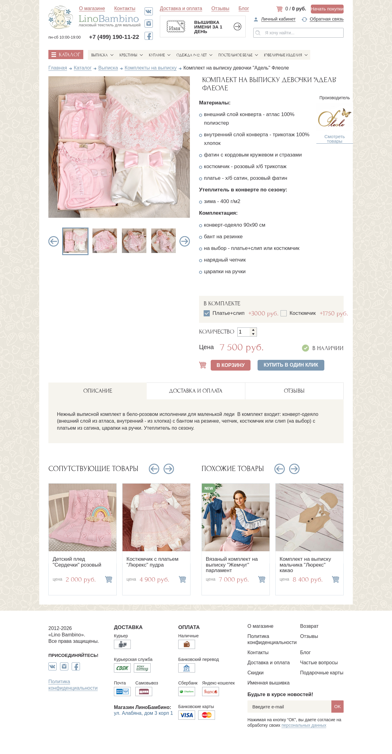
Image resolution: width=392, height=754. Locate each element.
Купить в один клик (291, 365)
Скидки (255, 672)
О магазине (92, 8)
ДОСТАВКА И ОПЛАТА (195, 391)
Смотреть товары (334, 139)
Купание (157, 55)
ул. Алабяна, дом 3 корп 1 (143, 713)
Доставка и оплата (181, 8)
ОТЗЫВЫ (294, 391)
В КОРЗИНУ (231, 365)
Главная (57, 67)
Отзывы (220, 8)
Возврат (309, 626)
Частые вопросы (319, 662)
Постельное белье (235, 55)
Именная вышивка (268, 682)
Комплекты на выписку (151, 67)
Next (184, 241)
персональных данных (303, 725)
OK (337, 706)
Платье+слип (229, 313)
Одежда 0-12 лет (191, 55)
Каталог (83, 67)
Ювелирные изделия (283, 55)
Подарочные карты (321, 672)
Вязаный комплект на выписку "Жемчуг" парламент (232, 564)
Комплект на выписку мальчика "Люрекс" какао (305, 564)
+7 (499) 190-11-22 (114, 37)
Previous (53, 241)
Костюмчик (303, 313)
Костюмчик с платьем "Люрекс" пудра (152, 562)
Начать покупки (327, 8)
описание (97, 391)
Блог (244, 8)
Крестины (128, 55)
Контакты (124, 8)
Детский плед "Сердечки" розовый (77, 562)
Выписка (99, 55)
